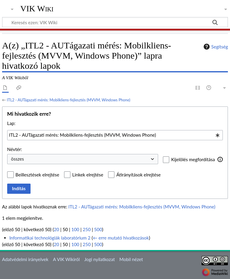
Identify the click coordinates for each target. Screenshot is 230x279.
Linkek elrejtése (87, 174)
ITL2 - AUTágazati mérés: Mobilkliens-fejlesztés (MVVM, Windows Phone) (68, 99)
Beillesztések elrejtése (37, 174)
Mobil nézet (131, 259)
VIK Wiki (37, 8)
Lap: (11, 123)
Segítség (215, 47)
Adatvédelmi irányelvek (25, 259)
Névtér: (14, 149)
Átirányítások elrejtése (138, 174)
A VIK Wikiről (66, 259)
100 (75, 229)
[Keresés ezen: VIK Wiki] (115, 22)
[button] (220, 159)
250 (86, 229)
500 (98, 229)
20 (56, 229)
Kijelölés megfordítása (193, 159)
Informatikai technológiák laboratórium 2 (49, 237)
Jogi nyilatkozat (99, 259)
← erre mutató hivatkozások (121, 237)
